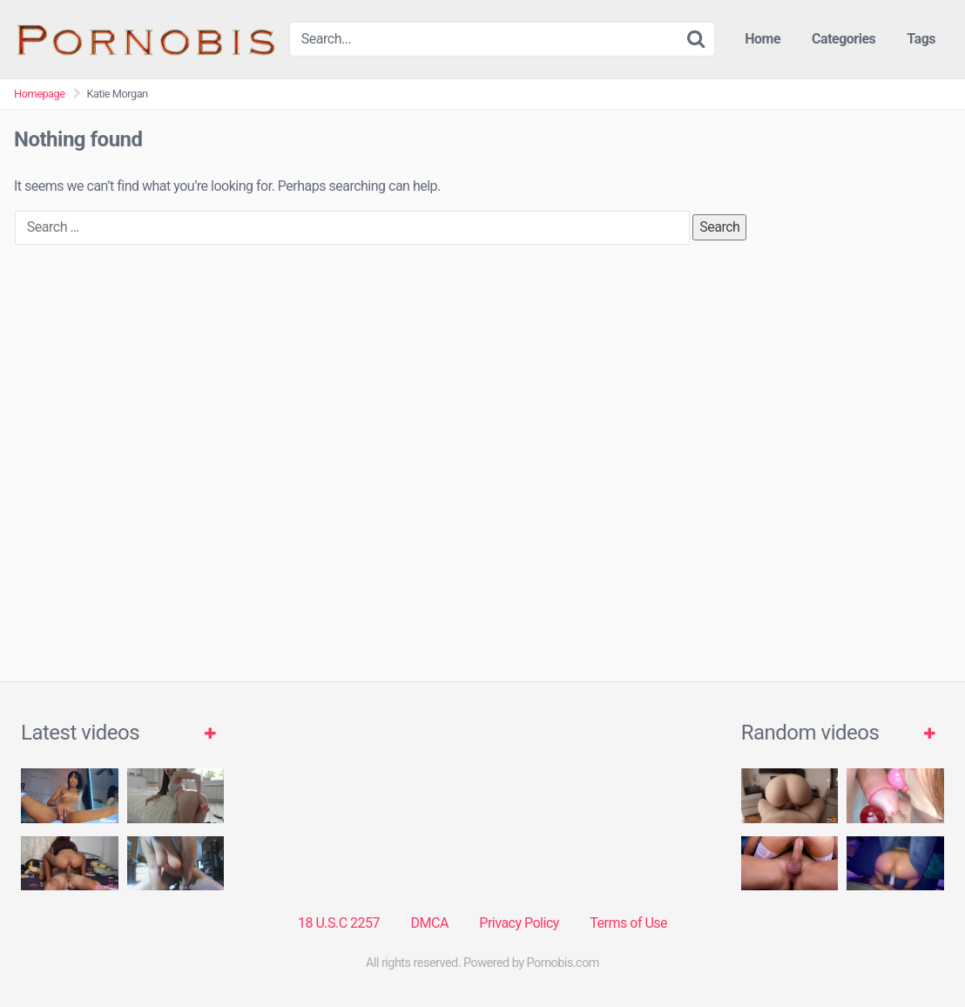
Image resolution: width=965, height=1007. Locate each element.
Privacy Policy (519, 923)
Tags (921, 38)
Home (762, 38)
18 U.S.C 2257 (339, 923)
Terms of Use (628, 923)
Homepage (39, 93)
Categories (843, 38)
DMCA (430, 923)
